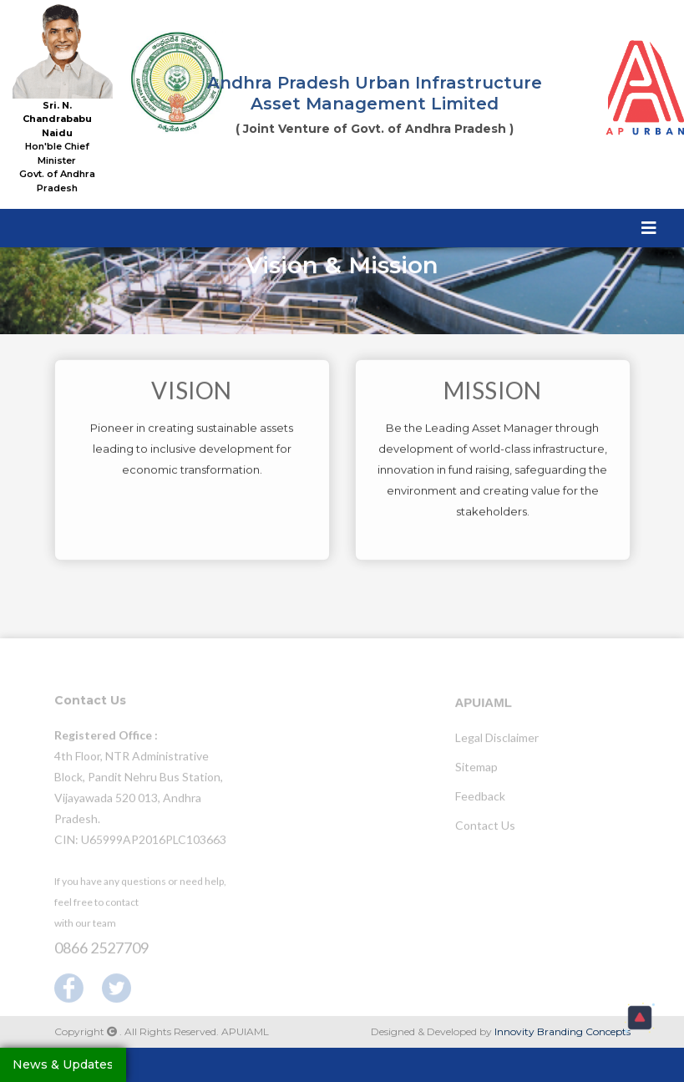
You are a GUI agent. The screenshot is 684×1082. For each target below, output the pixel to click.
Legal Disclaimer (497, 741)
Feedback (480, 800)
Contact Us (485, 829)
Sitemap (476, 771)
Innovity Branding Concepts (562, 1031)
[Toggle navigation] (649, 227)
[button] (639, 1017)
